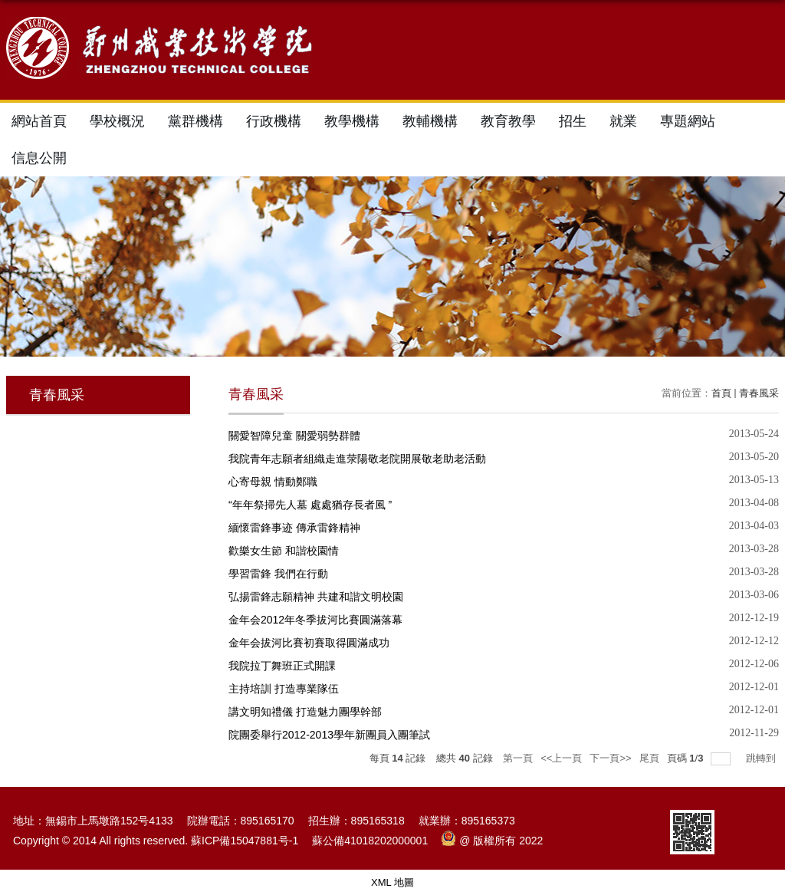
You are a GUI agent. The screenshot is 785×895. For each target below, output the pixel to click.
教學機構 (351, 121)
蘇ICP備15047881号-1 (244, 840)
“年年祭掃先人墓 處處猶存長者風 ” (310, 505)
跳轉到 (762, 758)
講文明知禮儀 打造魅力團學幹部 (305, 712)
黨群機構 (195, 121)
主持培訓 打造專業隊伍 (283, 689)
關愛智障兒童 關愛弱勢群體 (294, 435)
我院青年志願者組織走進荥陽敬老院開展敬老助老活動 (357, 458)
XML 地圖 (392, 882)
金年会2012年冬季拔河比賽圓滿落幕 (315, 620)
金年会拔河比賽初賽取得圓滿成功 (308, 643)
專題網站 (687, 121)
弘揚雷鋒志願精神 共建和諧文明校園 (315, 597)
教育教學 (508, 121)
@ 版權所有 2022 (492, 840)
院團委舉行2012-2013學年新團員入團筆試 (329, 735)
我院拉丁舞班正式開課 (282, 666)
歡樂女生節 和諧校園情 (283, 551)
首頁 (721, 393)
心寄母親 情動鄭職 (272, 481)
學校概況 (117, 121)
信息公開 (39, 158)
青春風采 (759, 393)
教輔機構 (430, 121)
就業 (623, 121)
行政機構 (273, 121)
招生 (572, 121)
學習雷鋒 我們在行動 (278, 574)
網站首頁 (39, 121)
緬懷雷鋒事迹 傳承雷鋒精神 (294, 528)
